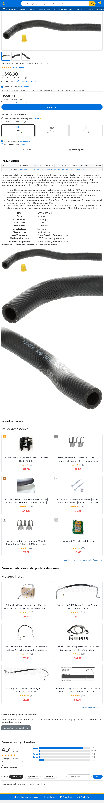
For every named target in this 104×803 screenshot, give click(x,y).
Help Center (49, 797)
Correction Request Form (16, 727)
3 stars (35, 754)
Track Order (66, 797)
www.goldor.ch (26, 86)
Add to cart (52, 107)
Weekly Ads (83, 797)
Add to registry (76, 149)
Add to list (25, 149)
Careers (90, 9)
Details (22, 144)
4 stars (35, 751)
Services (22, 9)
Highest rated (33, 776)
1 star (36, 760)
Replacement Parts (38, 169)
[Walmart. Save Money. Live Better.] (11, 4)
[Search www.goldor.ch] (55, 3)
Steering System (53, 169)
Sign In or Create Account (26, 797)
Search (97, 776)
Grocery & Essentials (46, 9)
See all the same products (92, 707)
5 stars (35, 748)
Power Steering (66, 169)
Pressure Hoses (79, 169)
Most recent (16, 776)
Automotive (24, 169)
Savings (32, 9)
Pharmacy (79, 9)
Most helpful (49, 776)
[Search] (92, 3)
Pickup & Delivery (65, 9)
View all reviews (11, 767)
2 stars (35, 757)
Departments (9, 9)
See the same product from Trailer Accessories (83, 559)
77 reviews (20, 67)
